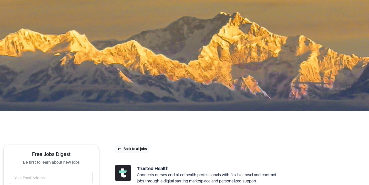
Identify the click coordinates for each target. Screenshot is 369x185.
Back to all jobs (132, 149)
